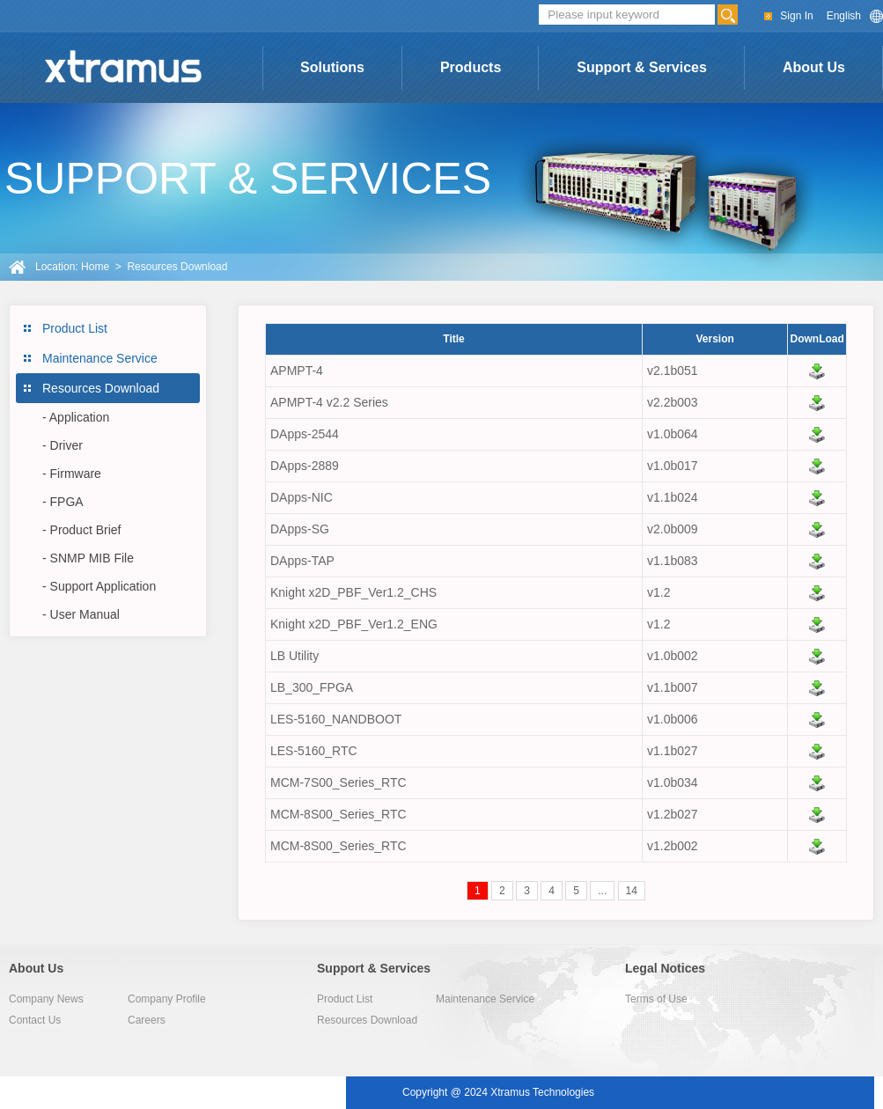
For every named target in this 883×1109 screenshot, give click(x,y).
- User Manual (81, 614)
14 (631, 891)
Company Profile (167, 999)
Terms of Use (656, 999)
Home (95, 267)
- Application (75, 417)
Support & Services (642, 67)
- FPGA (63, 502)
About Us (814, 67)
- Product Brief (81, 530)
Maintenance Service (100, 358)
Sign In (796, 16)
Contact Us (35, 1020)
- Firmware (71, 473)
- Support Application (99, 586)
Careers (147, 1020)
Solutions (332, 67)
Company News (46, 999)
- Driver (62, 445)
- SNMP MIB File (88, 558)
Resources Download (100, 388)
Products (470, 67)
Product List (74, 328)
